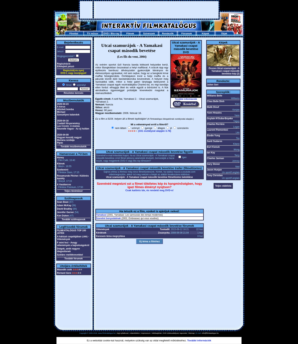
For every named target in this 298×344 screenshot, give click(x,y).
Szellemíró (62, 169)
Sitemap (191, 333)
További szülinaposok (73, 219)
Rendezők (168, 33)
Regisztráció (64, 63)
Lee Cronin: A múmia (68, 126)
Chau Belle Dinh (215, 101)
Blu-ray (115, 33)
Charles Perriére (216, 124)
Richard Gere (64, 273)
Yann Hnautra (214, 112)
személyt (81, 85)
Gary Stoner (213, 164)
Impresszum (146, 333)
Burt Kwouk (213, 147)
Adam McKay (64, 205)
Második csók (64, 269)
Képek (205, 33)
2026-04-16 (63, 120)
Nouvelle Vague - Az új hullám (73, 128)
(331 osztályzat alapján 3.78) (154, 130)
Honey (60, 157)
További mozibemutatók (73, 146)
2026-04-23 (63, 104)
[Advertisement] (149, 9)
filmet (68, 85)
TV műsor (92, 33)
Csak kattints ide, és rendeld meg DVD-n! (149, 190)
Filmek (130, 33)
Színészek (149, 33)
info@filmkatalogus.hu (210, 333)
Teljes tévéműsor (73, 191)
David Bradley (64, 209)
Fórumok (186, 33)
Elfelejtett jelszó (65, 66)
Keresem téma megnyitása (110, 236)
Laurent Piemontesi (217, 130)
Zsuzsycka (164, 232)
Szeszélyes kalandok (68, 114)
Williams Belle (214, 95)
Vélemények (102, 229)
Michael (61, 112)
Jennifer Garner (65, 212)
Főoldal (73, 33)
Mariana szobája (66, 140)
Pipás (60, 142)
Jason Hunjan (214, 169)
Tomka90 (165, 229)
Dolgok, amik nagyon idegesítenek (68, 250)
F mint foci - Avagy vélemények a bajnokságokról (73, 244)
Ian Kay (211, 152)
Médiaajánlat (157, 333)
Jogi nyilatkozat (122, 333)
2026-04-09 (63, 134)
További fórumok (73, 258)
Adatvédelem (135, 333)
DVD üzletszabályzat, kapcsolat (175, 333)
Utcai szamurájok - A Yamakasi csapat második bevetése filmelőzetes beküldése (149, 177)
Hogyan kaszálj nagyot (69, 137)
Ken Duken (63, 215)
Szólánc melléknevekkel (70, 254)
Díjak (224, 33)
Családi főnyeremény (68, 123)
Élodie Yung (213, 135)
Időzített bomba (65, 109)
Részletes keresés (73, 93)
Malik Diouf (213, 107)
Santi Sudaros (214, 141)
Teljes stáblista (223, 186)
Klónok (61, 163)
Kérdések (101, 232)
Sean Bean (63, 202)
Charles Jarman (215, 158)
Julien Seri (213, 84)
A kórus (61, 106)
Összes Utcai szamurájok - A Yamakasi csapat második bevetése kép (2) (224, 71)
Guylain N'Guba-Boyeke (220, 118)
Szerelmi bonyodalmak (108, 218)
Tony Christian (215, 175)
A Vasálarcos (64, 184)
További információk (186, 99)
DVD (106, 33)
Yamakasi (101, 215)
